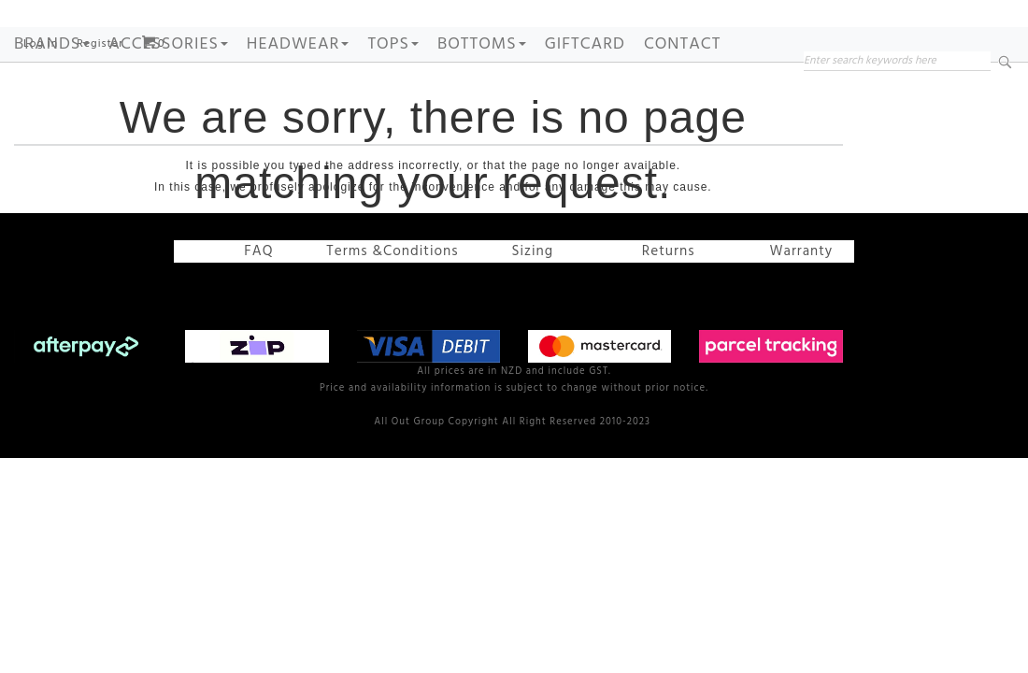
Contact (682, 101)
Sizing (524, 308)
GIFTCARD (585, 101)
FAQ (253, 308)
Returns (660, 308)
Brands (52, 101)
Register (100, 101)
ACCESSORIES (168, 101)
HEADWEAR (298, 101)
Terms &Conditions (394, 308)
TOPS (393, 101)
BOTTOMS (481, 101)
